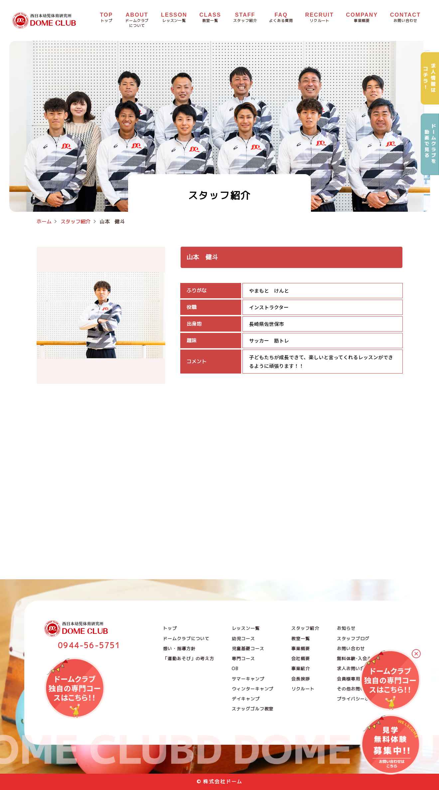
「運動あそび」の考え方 (188, 658)
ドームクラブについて (186, 639)
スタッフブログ (353, 639)
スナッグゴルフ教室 (252, 709)
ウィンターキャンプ (252, 689)
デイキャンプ (246, 699)
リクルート (303, 689)
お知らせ (346, 628)
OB (235, 668)
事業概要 (300, 649)
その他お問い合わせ (357, 689)
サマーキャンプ (248, 679)
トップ (170, 628)
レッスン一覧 (246, 628)
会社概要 (300, 658)
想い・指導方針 (179, 649)
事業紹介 (300, 668)
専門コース (243, 658)
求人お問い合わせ (355, 668)
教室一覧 (300, 639)
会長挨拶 (300, 679)
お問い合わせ (351, 649)
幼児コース (243, 639)
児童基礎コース (248, 649)
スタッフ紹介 (305, 628)
